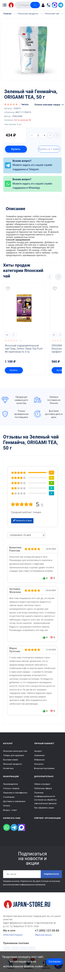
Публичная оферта (43, 788)
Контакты (39, 764)
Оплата (6, 805)
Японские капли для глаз (15, 751)
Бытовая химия (10, 759)
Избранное (39, 759)
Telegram (18, 935)
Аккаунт (38, 751)
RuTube (10, 935)
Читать (24, 104)
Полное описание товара (48, 104)
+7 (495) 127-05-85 (47, 930)
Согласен (55, 961)
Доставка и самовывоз (14, 801)
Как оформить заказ (44, 807)
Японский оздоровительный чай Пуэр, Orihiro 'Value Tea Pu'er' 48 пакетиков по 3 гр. (24, 348)
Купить (15, 149)
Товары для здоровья (13, 755)
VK (4, 935)
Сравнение (39, 755)
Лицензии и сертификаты (15, 792)
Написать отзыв (22, 520)
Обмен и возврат (42, 784)
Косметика (8, 768)
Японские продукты (12, 764)
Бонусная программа (44, 768)
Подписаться (51, 874)
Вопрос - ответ (10, 810)
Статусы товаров (11, 788)
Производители (10, 784)
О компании (9, 797)
